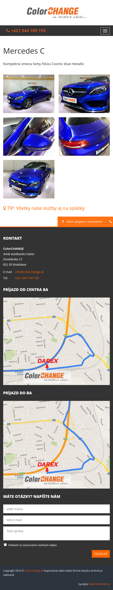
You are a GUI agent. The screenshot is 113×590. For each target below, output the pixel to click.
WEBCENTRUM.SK (99, 584)
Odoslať (101, 554)
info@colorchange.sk (29, 272)
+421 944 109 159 (27, 278)
